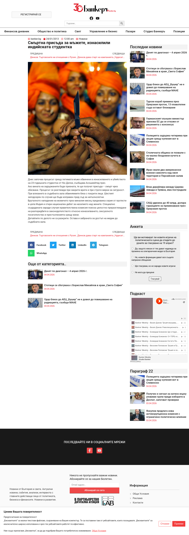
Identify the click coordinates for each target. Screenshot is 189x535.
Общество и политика (52, 31)
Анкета (136, 226)
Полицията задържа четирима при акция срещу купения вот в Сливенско (166, 138)
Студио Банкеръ (154, 31)
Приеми (178, 523)
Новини (83, 38)
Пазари (130, 31)
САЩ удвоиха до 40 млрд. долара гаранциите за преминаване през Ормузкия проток (166, 205)
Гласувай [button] (155, 279)
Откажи (165, 523)
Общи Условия (99, 531)
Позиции (179, 31)
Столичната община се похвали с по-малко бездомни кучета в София (165, 155)
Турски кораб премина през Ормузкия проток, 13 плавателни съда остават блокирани (165, 104)
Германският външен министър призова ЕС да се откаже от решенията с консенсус (165, 121)
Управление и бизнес (103, 31)
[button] (38, 245)
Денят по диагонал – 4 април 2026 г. (65, 271)
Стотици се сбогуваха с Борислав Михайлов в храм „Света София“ (83, 285)
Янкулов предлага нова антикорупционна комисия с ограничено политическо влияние (166, 413)
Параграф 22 (141, 371)
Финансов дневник (16, 31)
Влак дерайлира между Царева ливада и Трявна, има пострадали (166, 188)
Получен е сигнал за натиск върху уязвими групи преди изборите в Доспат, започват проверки (166, 396)
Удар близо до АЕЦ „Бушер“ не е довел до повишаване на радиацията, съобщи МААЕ (165, 87)
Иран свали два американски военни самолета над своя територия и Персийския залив (164, 172)
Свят (78, 31)
